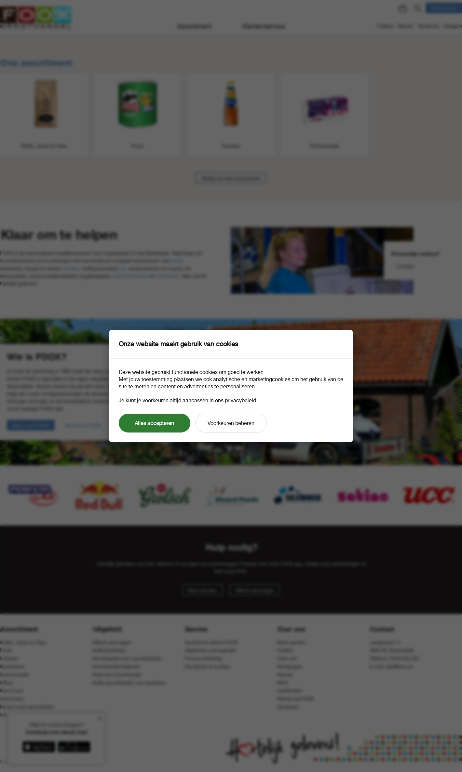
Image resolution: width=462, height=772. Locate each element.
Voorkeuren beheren (231, 423)
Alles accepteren (154, 423)
